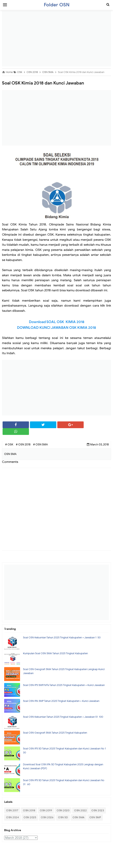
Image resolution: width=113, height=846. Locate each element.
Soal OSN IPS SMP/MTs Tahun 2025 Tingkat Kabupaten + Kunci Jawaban (64, 685)
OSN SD (63, 817)
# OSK (9, 444)
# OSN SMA (40, 444)
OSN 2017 (12, 810)
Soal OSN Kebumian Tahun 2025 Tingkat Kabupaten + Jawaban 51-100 (63, 716)
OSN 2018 (29, 810)
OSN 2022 (80, 810)
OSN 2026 (47, 817)
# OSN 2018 (23, 444)
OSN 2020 (63, 810)
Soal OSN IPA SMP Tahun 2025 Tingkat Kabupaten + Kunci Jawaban (61, 701)
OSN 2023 (97, 810)
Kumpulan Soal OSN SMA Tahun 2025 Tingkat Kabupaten (55, 653)
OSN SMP (95, 817)
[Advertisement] (56, 38)
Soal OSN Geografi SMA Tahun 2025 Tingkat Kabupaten (55, 732)
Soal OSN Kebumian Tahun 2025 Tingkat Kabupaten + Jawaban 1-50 (62, 637)
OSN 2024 (12, 817)
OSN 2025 (30, 817)
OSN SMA (79, 817)
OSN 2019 (46, 810)
